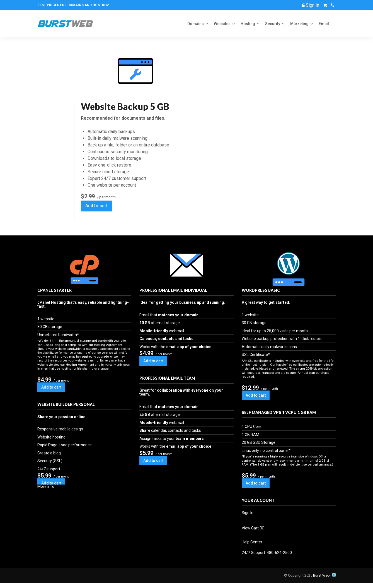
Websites (222, 23)
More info (45, 486)
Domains (195, 23)
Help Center (252, 542)
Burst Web (321, 575)
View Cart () (253, 528)
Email (324, 23)
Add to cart (96, 205)
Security (272, 23)
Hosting (248, 23)
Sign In (247, 512)
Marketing (299, 23)
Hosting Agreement (108, 345)
